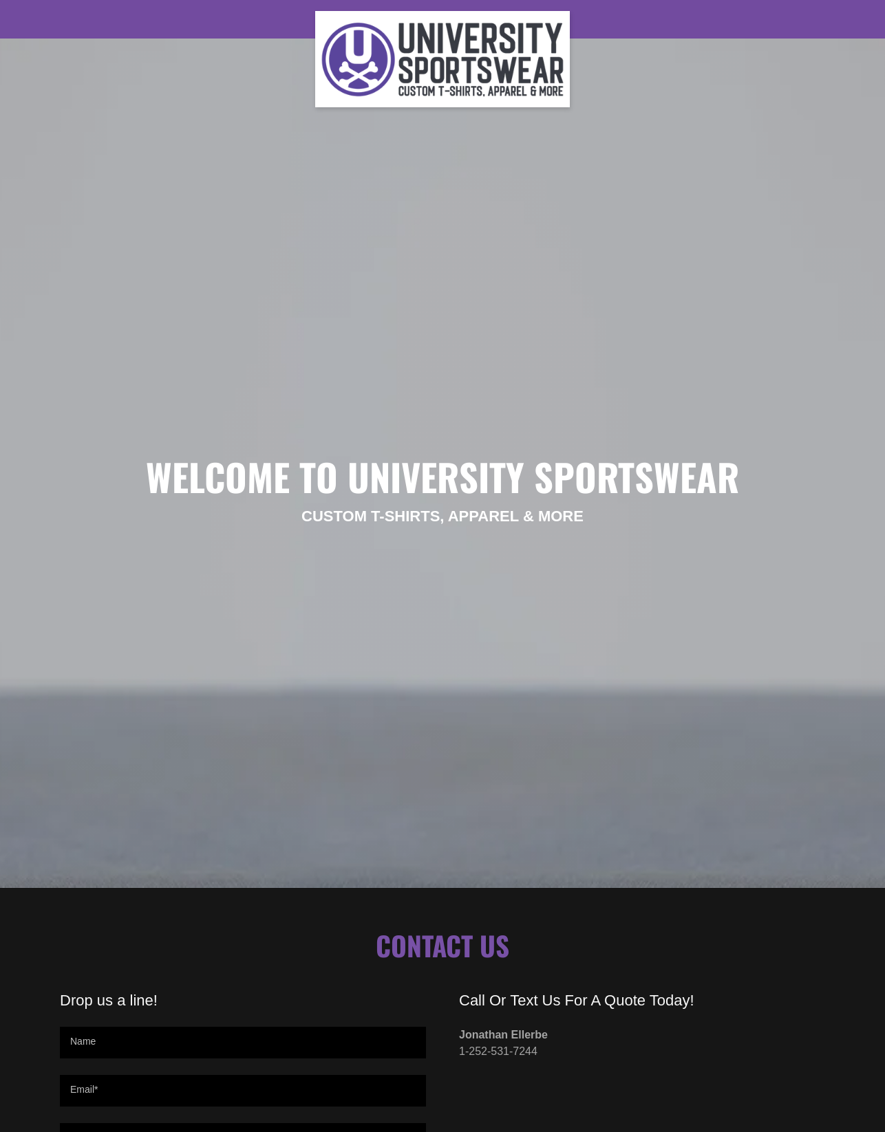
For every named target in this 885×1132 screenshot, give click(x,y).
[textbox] (243, 1042)
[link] (443, 16)
